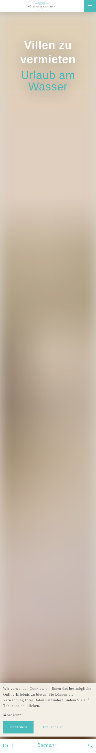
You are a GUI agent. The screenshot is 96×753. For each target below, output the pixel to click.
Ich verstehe (18, 727)
